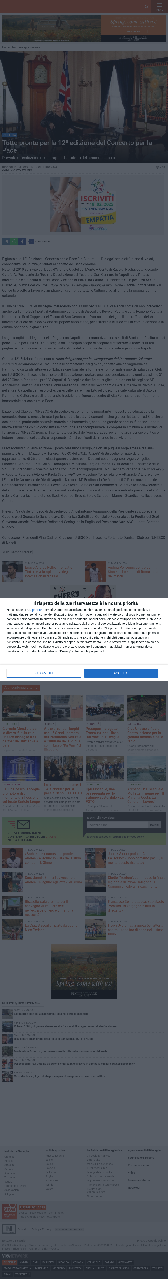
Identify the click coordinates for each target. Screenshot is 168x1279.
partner (37, 609)
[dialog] (84, 639)
